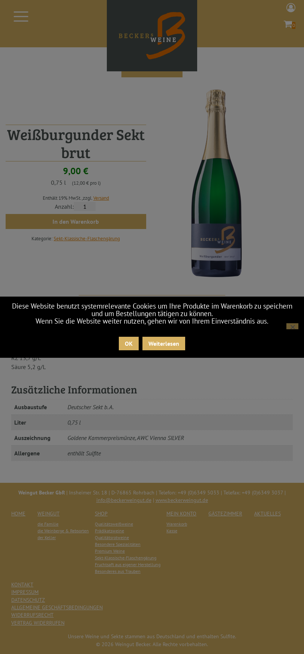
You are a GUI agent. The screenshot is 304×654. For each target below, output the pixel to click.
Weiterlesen (163, 343)
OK (129, 343)
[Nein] (292, 326)
